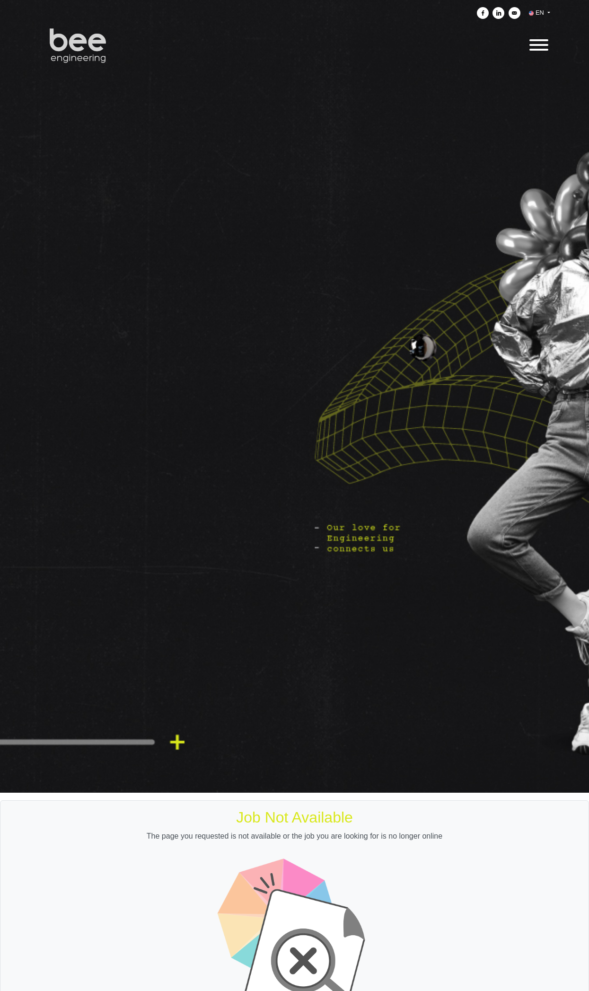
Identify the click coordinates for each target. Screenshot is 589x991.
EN (537, 12)
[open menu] (538, 43)
